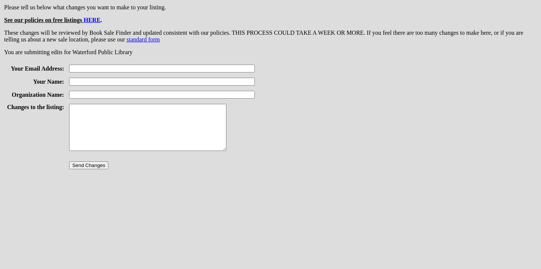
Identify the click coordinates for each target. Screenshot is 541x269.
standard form (143, 39)
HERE (92, 20)
